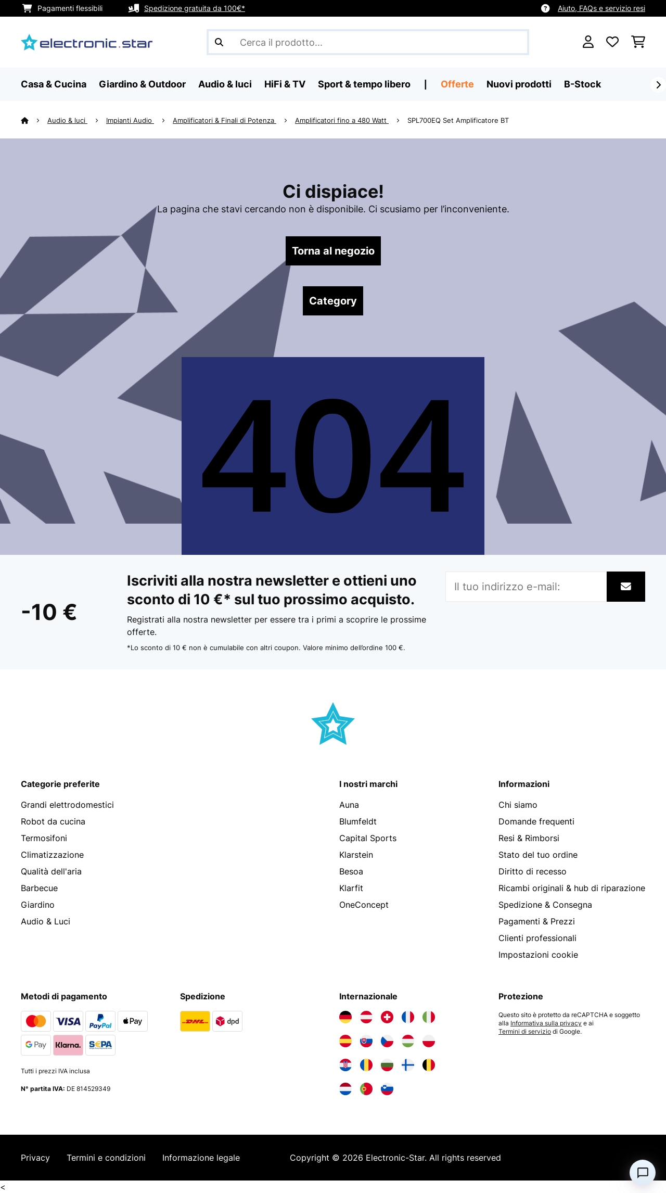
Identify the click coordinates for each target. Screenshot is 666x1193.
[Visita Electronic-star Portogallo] (366, 1089)
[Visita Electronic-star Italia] (428, 1017)
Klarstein (356, 854)
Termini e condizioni (106, 1157)
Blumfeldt (358, 821)
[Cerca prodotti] (368, 42)
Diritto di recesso (532, 871)
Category (333, 301)
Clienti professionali (537, 938)
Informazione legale (201, 1157)
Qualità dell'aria (51, 871)
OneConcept (364, 904)
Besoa (351, 871)
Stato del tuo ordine (538, 854)
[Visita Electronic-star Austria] (366, 1017)
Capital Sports (367, 838)
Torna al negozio (333, 251)
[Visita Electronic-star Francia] (408, 1017)
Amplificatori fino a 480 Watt (342, 120)
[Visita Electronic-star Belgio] (428, 1065)
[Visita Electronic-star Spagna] (345, 1041)
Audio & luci (67, 120)
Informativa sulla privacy (546, 1023)
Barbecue (39, 888)
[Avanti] (658, 85)
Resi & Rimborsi (528, 838)
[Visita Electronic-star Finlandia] (408, 1065)
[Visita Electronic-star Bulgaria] (387, 1065)
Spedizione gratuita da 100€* (194, 8)
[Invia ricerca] (219, 42)
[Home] (34, 120)
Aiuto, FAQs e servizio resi (601, 8)
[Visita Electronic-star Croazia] (345, 1065)
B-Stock (582, 84)
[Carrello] (638, 42)
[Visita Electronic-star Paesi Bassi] (345, 1089)
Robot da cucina (53, 821)
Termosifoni (44, 838)
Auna (349, 804)
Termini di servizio (524, 1031)
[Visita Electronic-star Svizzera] (387, 1017)
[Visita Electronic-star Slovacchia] (366, 1041)
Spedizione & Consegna (545, 904)
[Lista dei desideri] (612, 42)
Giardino (38, 904)
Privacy (35, 1157)
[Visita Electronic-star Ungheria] (408, 1041)
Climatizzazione (52, 854)
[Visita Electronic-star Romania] (366, 1065)
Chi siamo (517, 804)
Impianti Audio (130, 120)
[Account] (588, 42)
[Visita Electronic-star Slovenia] (387, 1089)
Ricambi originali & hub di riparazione (571, 888)
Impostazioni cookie (538, 954)
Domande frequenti (536, 821)
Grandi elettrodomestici (67, 804)
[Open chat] (643, 1173)
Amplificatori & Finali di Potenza (224, 120)
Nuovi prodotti (519, 84)
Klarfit (351, 888)
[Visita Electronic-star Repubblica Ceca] (387, 1041)
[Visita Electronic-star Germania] (345, 1017)
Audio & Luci (45, 921)
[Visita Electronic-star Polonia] (428, 1041)
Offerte (457, 84)
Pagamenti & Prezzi (536, 921)
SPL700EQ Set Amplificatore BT (458, 120)
